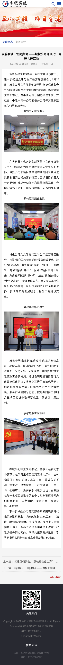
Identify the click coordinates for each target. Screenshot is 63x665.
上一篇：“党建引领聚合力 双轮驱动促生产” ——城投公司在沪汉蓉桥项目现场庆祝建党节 (31, 561)
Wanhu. (38, 636)
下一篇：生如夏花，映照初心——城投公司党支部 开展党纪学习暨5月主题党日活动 (31, 568)
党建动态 (7, 41)
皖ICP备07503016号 (30, 626)
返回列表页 (55, 577)
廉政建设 (20, 41)
